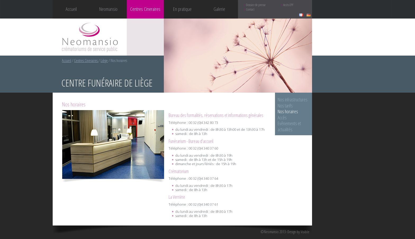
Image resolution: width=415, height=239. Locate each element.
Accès (282, 117)
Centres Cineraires (86, 60)
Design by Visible (298, 231)
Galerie (219, 8)
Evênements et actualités (289, 126)
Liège (104, 60)
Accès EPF (288, 5)
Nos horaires (288, 111)
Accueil (71, 8)
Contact (250, 9)
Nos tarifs (285, 105)
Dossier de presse (256, 5)
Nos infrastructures (293, 99)
